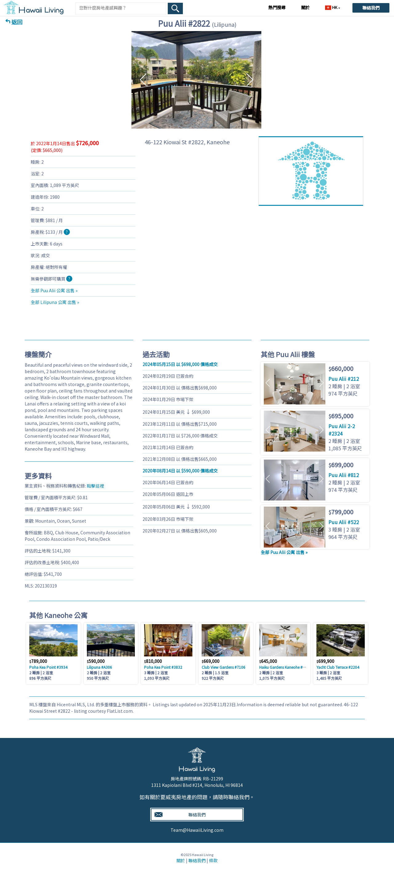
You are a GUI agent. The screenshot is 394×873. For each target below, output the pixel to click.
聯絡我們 (371, 8)
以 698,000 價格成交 (180, 364)
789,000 (38, 661)
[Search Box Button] (175, 8)
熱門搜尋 (277, 7)
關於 (305, 7)
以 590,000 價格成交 (180, 471)
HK (331, 7)
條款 (213, 860)
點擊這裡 (95, 486)
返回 (16, 22)
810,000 (153, 661)
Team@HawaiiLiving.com (197, 830)
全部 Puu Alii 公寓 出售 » (54, 290)
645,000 (268, 661)
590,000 (96, 661)
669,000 (210, 661)
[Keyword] (121, 8)
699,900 (325, 661)
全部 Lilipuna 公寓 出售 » (55, 302)
